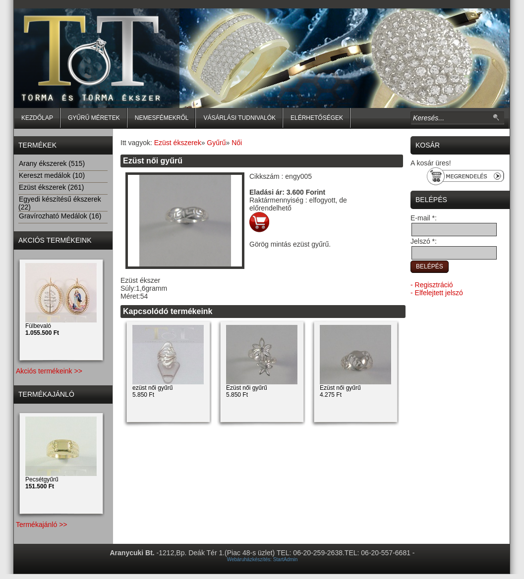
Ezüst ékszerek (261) (51, 187)
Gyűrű (216, 143)
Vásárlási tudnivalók (239, 117)
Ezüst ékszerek (177, 143)
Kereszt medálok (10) (51, 175)
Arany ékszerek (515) (51, 163)
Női (237, 143)
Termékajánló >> (41, 524)
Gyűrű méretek (94, 117)
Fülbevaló (42, 329)
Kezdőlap (37, 117)
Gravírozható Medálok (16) (60, 216)
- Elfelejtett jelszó (436, 293)
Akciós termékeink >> (49, 371)
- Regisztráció (431, 285)
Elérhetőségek (317, 117)
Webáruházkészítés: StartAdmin (262, 559)
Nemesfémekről (162, 117)
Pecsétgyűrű (41, 483)
